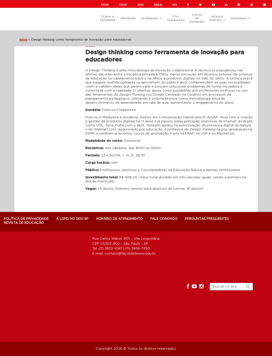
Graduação (150, 18)
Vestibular (128, 18)
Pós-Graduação (176, 18)
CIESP (123, 5)
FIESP (105, 5)
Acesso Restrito (216, 18)
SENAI (158, 5)
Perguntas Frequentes (207, 219)
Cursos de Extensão (197, 18)
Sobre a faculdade (107, 18)
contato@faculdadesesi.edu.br (130, 253)
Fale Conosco (163, 219)
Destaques (238, 18)
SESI (140, 5)
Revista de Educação (24, 223)
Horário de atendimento (119, 219)
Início (23, 39)
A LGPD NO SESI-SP (72, 219)
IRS (174, 5)
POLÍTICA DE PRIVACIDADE (26, 219)
